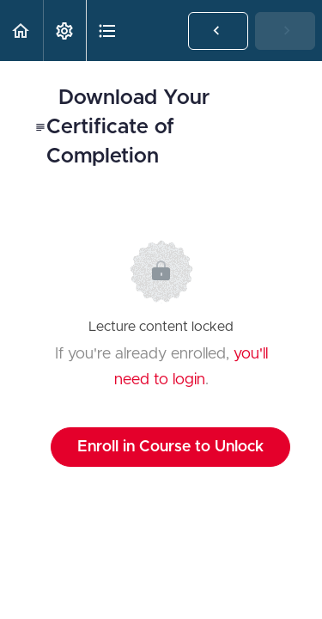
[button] (21, 30)
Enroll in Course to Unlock (170, 447)
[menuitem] (64, 30)
